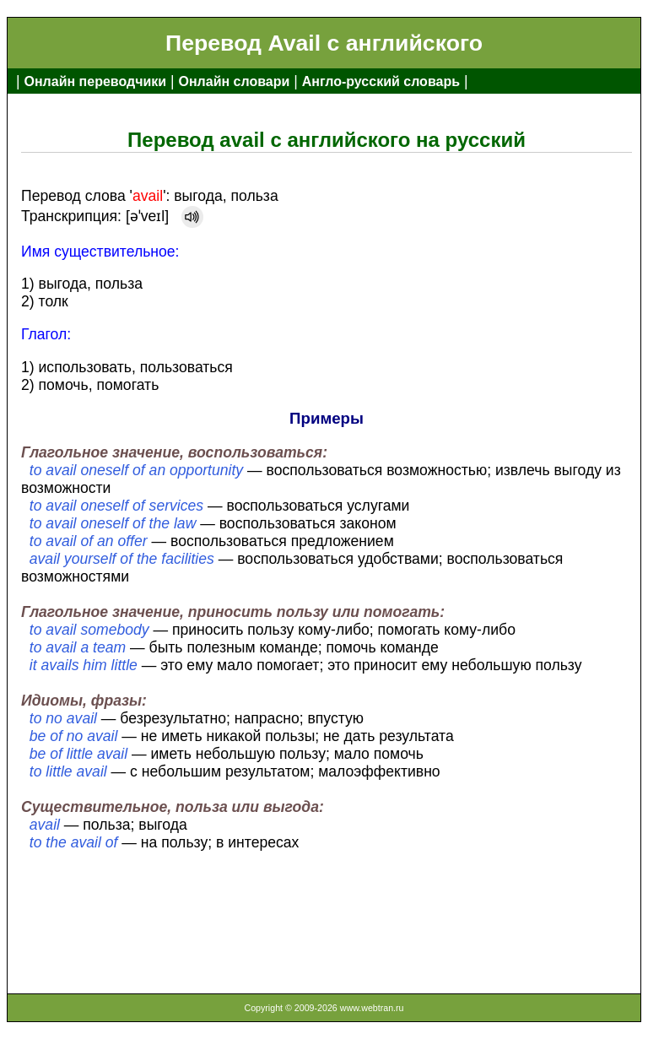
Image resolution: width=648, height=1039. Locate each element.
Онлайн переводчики (95, 81)
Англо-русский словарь (381, 81)
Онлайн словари (234, 81)
